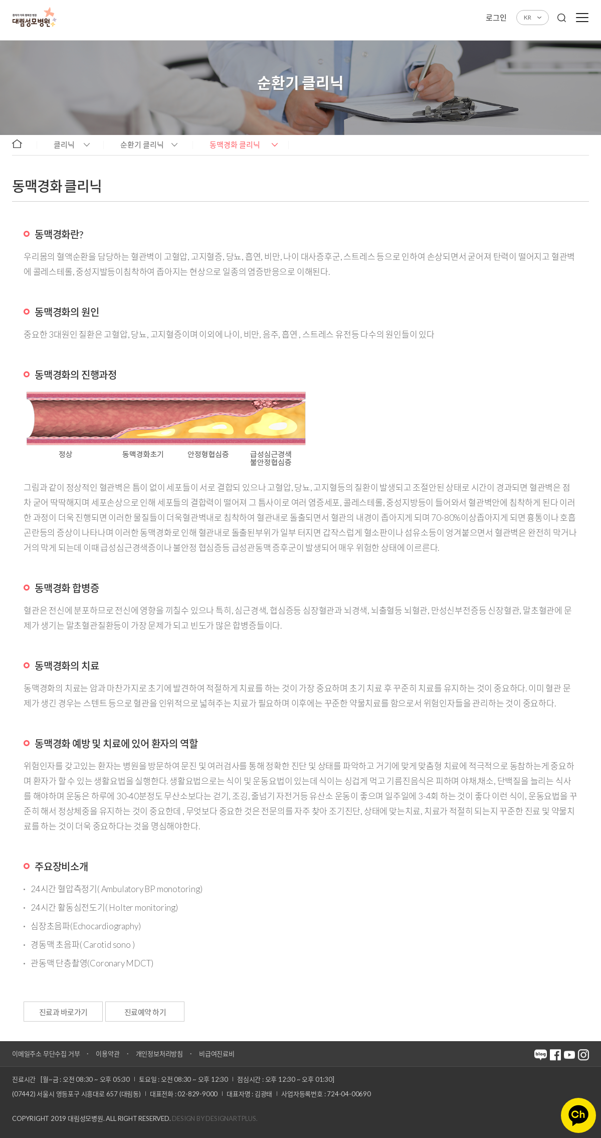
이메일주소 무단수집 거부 (46, 1054)
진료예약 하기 (146, 1012)
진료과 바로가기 (63, 1012)
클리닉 (64, 144)
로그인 (496, 18)
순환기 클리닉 (142, 144)
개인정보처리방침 (159, 1054)
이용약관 (107, 1054)
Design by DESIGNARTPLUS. (214, 1118)
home (22, 144)
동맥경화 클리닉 (235, 144)
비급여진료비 (217, 1054)
